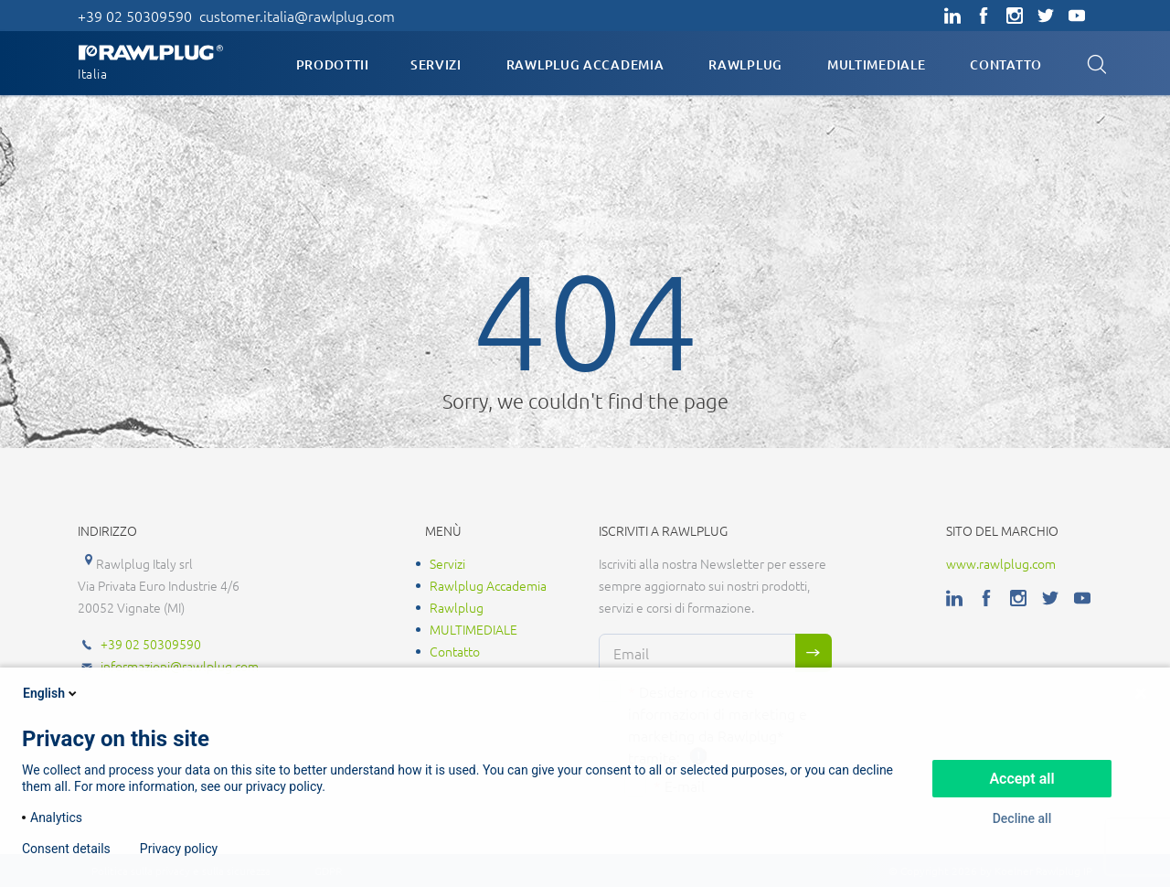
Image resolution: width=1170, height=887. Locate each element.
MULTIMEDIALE (876, 64)
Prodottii (332, 64)
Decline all (1022, 818)
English (51, 693)
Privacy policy (179, 848)
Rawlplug (745, 64)
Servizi (436, 64)
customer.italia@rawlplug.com (297, 15)
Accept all (1021, 778)
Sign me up (813, 653)
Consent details (66, 848)
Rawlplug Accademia (585, 64)
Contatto (1006, 64)
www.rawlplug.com (1001, 563)
